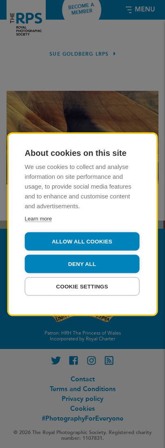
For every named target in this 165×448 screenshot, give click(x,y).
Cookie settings (82, 286)
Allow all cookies (82, 241)
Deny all (82, 264)
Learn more (38, 218)
